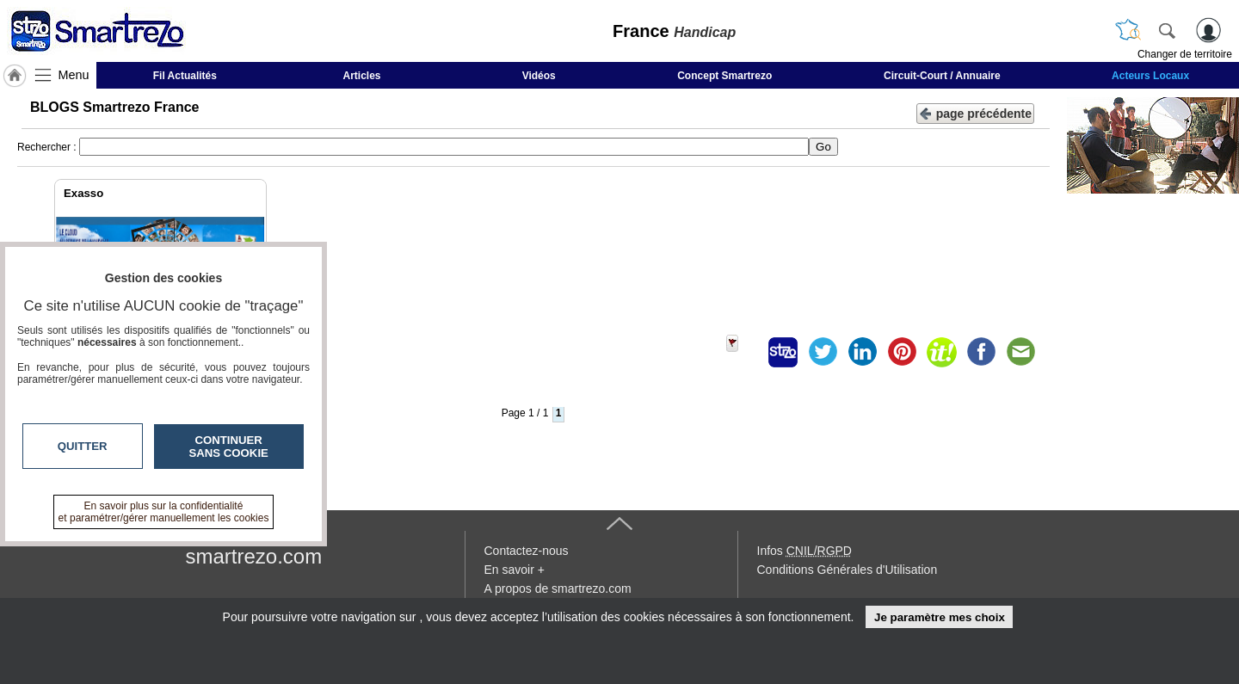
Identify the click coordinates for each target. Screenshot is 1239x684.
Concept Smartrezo (724, 76)
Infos (804, 551)
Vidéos (539, 76)
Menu (74, 75)
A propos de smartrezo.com (558, 588)
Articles (362, 76)
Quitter (83, 446)
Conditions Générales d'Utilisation (847, 569)
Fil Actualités (185, 76)
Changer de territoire (1184, 54)
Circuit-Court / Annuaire (942, 76)
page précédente (975, 112)
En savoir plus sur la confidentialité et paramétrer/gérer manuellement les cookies (164, 512)
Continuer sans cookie (228, 446)
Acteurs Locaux (1150, 76)
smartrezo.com (254, 556)
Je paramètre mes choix (939, 617)
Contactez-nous (526, 551)
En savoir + (514, 569)
